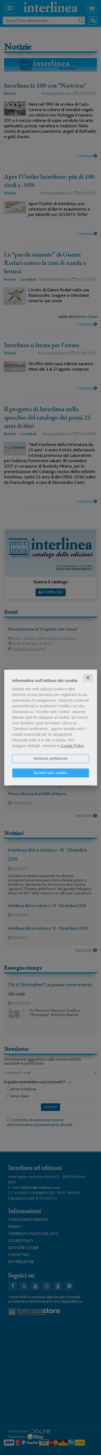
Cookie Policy (72, 746)
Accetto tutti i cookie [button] (50, 773)
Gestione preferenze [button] (50, 758)
